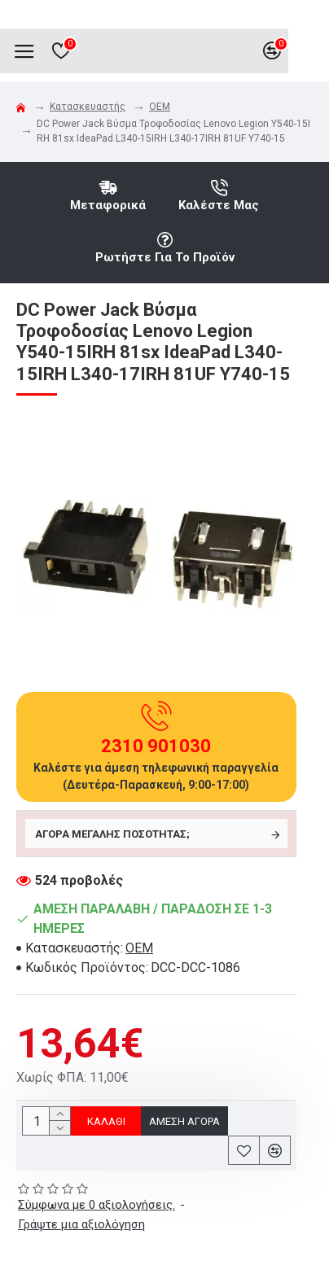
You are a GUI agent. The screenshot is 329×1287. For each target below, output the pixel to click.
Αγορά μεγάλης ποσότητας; (112, 834)
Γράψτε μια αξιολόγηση (81, 1224)
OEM (159, 106)
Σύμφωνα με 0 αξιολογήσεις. (96, 1204)
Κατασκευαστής (87, 106)
